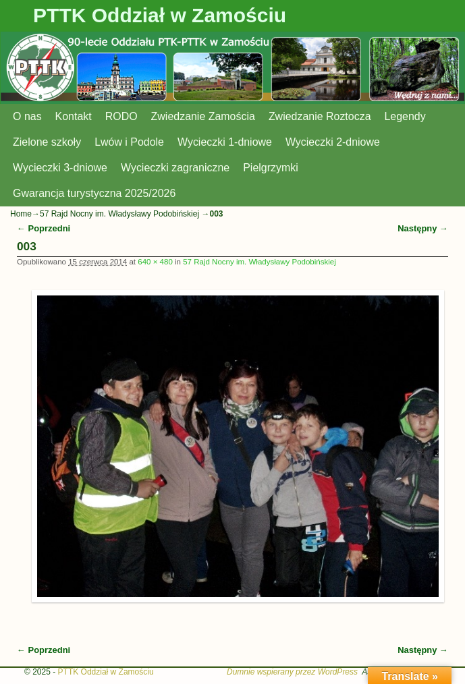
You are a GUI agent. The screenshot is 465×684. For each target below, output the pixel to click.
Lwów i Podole (129, 142)
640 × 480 (155, 262)
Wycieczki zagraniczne (175, 167)
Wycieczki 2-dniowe (332, 142)
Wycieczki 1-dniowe (224, 142)
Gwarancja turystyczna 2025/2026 (94, 193)
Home (21, 214)
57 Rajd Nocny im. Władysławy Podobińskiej (120, 214)
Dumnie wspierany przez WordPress (292, 672)
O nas (27, 116)
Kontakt (73, 116)
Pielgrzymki (270, 167)
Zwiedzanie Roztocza (320, 116)
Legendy (405, 116)
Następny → (423, 228)
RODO (121, 116)
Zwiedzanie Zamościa (203, 116)
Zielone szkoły (47, 142)
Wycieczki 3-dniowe (60, 167)
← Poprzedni (43, 228)
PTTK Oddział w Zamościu (159, 15)
